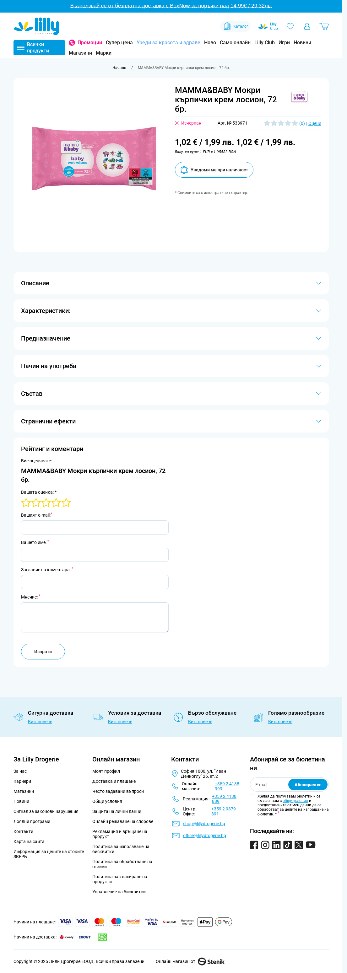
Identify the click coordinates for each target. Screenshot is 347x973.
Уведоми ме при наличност (214, 170)
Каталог (235, 26)
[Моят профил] (307, 26)
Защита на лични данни (116, 811)
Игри (284, 43)
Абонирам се (308, 784)
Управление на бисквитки (119, 891)
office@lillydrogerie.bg (204, 835)
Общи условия (107, 801)
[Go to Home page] (37, 26)
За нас (20, 771)
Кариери (22, 781)
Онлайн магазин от (190, 961)
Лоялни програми (32, 821)
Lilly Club (264, 43)
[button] (299, 96)
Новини (302, 43)
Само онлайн (235, 43)
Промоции (90, 43)
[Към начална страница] (119, 67)
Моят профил (106, 771)
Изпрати (43, 651)
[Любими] (290, 26)
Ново (210, 43)
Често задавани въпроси (118, 791)
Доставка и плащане (114, 781)
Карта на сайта (29, 841)
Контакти (23, 831)
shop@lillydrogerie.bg (204, 823)
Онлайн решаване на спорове (122, 821)
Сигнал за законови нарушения (46, 811)
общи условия (295, 800)
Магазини (80, 53)
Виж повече (40, 721)
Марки (103, 53)
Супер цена (119, 43)
